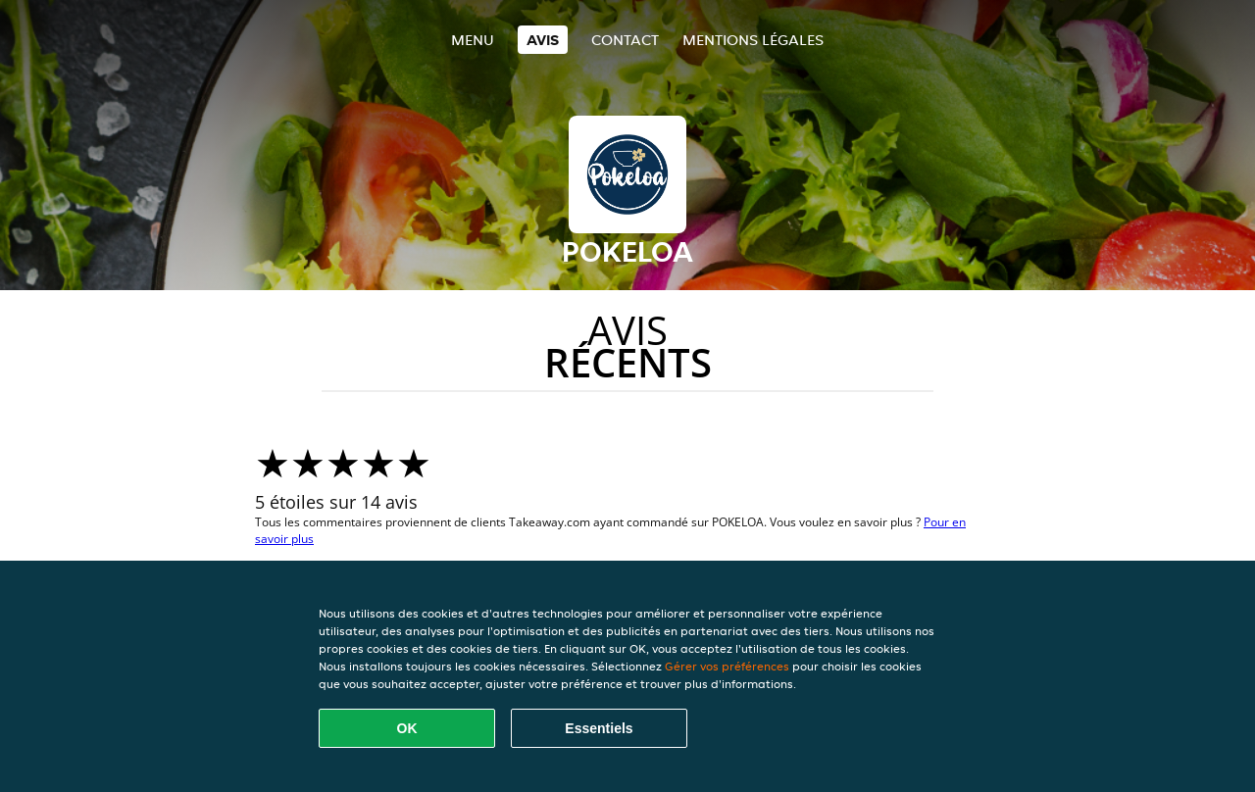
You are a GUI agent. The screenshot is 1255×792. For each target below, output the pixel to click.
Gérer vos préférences (727, 666)
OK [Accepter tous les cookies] (407, 728)
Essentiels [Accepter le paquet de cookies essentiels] (598, 728)
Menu (472, 39)
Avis (543, 39)
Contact (625, 39)
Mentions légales (753, 39)
